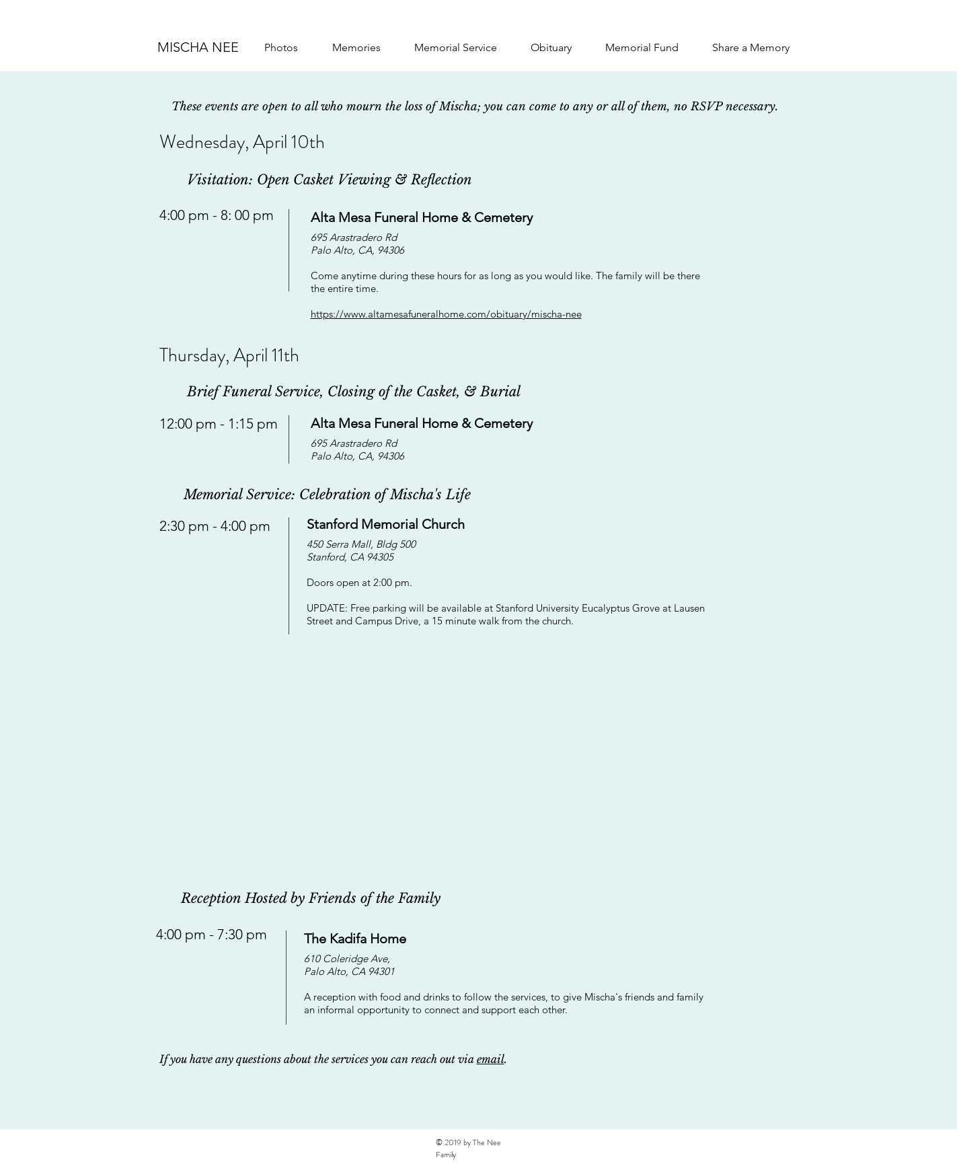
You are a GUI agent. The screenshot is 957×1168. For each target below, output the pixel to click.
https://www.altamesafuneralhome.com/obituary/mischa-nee (446, 313)
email (490, 1059)
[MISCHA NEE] (198, 47)
